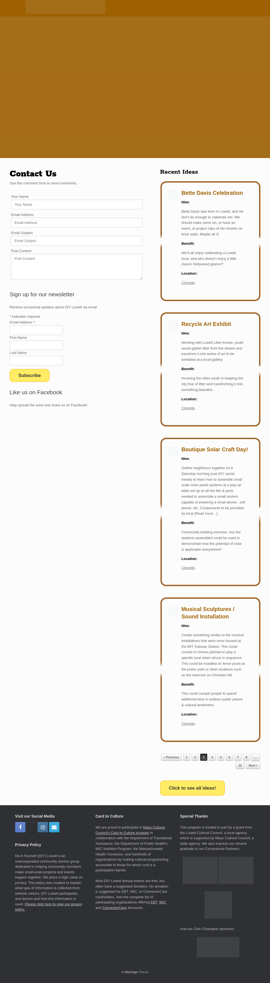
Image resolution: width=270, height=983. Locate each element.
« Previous (171, 757)
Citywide (188, 283)
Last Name (18, 353)
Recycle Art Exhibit (206, 324)
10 (240, 765)
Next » (253, 765)
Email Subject (22, 233)
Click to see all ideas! (192, 788)
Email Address (22, 215)
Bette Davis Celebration (212, 193)
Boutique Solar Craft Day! (214, 449)
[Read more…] (205, 513)
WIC (162, 902)
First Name (18, 338)
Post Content (21, 251)
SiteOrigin (131, 972)
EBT (154, 902)
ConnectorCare (114, 908)
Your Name (20, 197)
